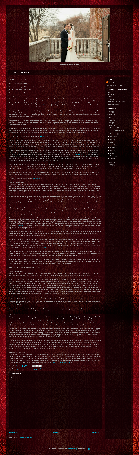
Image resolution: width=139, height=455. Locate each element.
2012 (110, 165)
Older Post (97, 433)
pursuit (38, 369)
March (112, 153)
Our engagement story (117, 130)
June (112, 145)
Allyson (111, 82)
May (111, 147)
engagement (18, 369)
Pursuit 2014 (37, 178)
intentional (26, 369)
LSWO (110, 97)
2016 (110, 120)
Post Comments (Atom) (25, 437)
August (112, 139)
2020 (110, 112)
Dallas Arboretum (113, 104)
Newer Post (14, 433)
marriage (33, 369)
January (113, 159)
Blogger (88, 449)
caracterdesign (72, 449)
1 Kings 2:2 (43, 136)
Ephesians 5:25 (80, 154)
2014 (110, 125)
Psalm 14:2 (55, 362)
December (113, 128)
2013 (110, 162)
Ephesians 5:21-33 (65, 362)
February (113, 156)
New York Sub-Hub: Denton (116, 102)
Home (13, 72)
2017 (110, 117)
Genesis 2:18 (47, 105)
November (113, 134)
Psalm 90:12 (21, 226)
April (112, 150)
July (111, 142)
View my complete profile (114, 85)
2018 (110, 114)
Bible (109, 92)
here (91, 87)
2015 (110, 123)
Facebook (25, 72)
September (114, 136)
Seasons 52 (112, 99)
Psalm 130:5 (45, 247)
